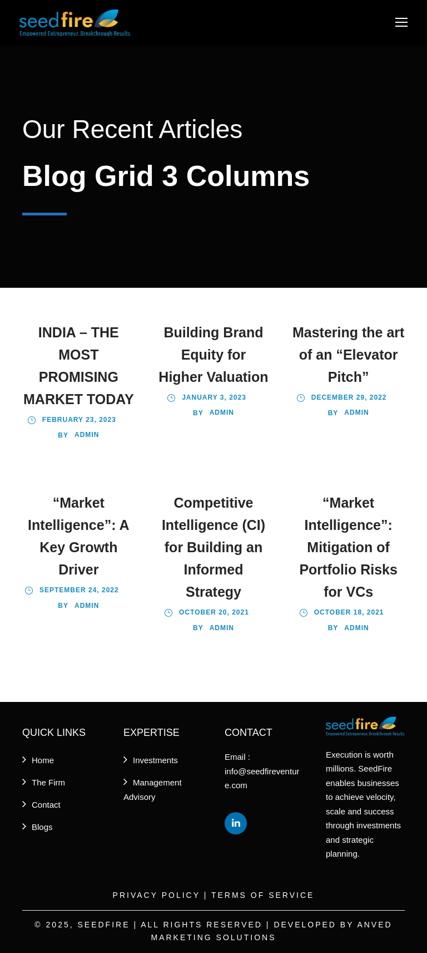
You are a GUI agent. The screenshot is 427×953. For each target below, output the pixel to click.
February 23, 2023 (79, 420)
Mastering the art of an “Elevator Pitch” (348, 355)
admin (356, 412)
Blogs (42, 827)
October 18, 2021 (349, 612)
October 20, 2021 (214, 612)
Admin (87, 435)
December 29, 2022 (349, 397)
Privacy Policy (156, 895)
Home (43, 760)
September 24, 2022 (79, 590)
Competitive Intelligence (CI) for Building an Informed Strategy (213, 547)
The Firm (48, 782)
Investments (155, 760)
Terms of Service (262, 895)
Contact (46, 804)
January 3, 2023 (214, 397)
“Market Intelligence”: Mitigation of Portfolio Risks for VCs (348, 547)
